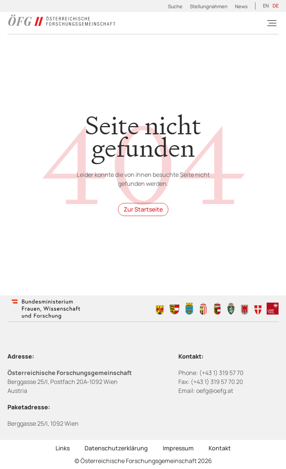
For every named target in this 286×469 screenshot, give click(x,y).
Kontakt (220, 448)
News (241, 6)
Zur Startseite (143, 209)
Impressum (178, 448)
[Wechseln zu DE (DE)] (276, 6)
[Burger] (272, 23)
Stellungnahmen (209, 6)
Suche (175, 6)
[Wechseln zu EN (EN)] (266, 6)
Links (62, 448)
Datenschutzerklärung (116, 448)
